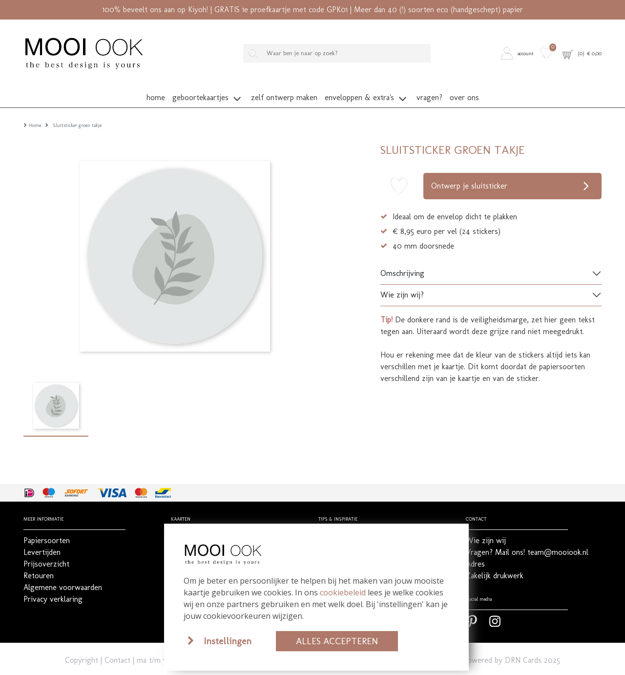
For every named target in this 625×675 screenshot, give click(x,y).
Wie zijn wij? (402, 280)
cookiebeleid (343, 592)
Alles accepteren (337, 641)
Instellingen (227, 641)
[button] (518, 53)
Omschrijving (402, 259)
